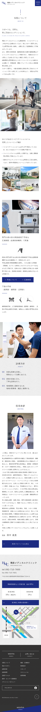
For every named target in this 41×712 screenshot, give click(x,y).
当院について (6, 662)
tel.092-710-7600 (11, 569)
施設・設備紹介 (25, 662)
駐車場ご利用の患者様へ (20, 602)
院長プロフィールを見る (20, 544)
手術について (12, 280)
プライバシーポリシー (8, 682)
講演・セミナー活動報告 (9, 678)
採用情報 (23, 675)
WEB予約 (20, 708)
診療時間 (4, 672)
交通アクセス (6, 675)
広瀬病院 (27, 280)
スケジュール (24, 672)
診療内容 (4, 669)
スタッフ (23, 669)
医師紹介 (23, 666)
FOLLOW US (8, 687)
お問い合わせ (29, 655)
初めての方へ (6, 666)
